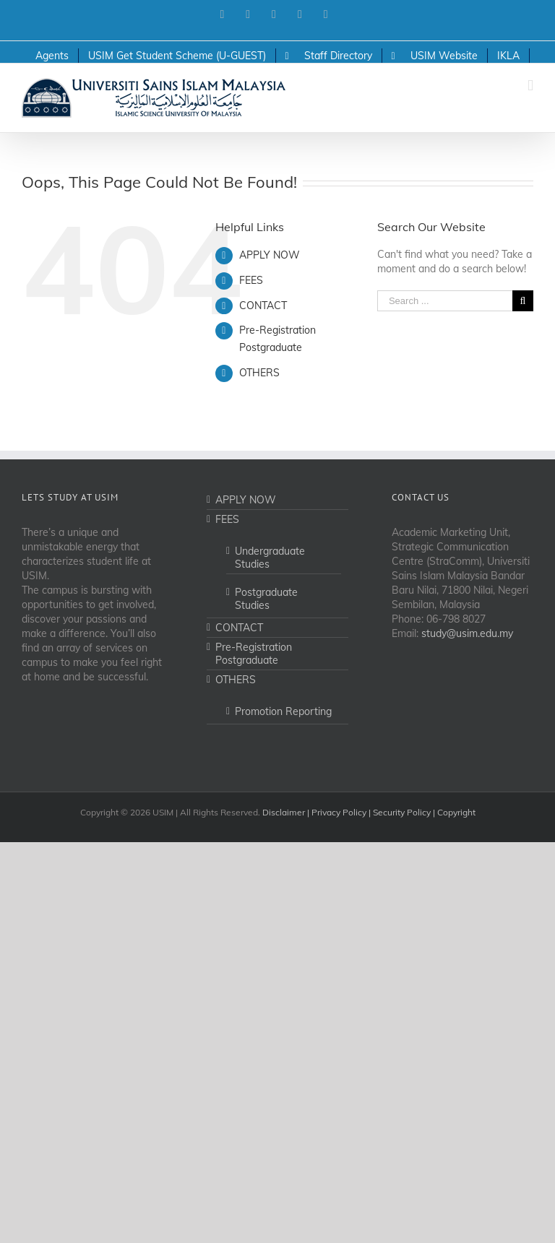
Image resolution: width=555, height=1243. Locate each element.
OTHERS (259, 372)
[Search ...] (444, 300)
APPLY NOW (269, 254)
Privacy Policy (338, 812)
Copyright (456, 812)
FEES (251, 280)
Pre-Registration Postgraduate (253, 654)
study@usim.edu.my (467, 633)
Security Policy (402, 812)
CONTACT (263, 305)
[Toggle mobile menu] (530, 85)
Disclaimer (283, 812)
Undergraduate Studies (270, 558)
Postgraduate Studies (266, 599)
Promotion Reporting (283, 711)
